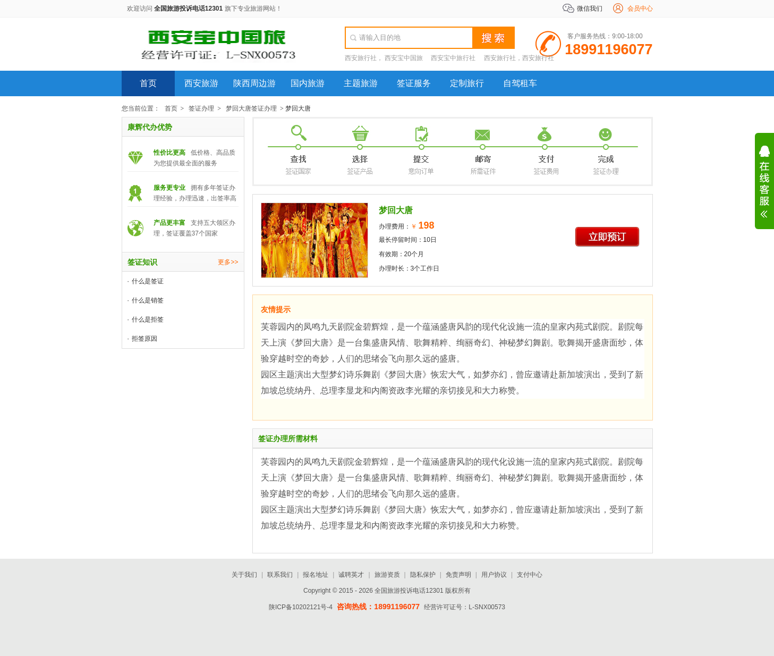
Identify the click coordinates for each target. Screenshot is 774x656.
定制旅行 (467, 83)
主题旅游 (361, 83)
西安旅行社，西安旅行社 (519, 58)
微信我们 (589, 8)
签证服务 (414, 83)
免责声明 (458, 574)
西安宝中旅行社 (453, 58)
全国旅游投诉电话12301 (188, 8)
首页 (148, 83)
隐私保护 (423, 574)
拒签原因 (144, 338)
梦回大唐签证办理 (251, 108)
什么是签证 (148, 281)
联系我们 (280, 574)
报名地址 (315, 574)
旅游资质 (387, 574)
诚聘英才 (351, 574)
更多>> (228, 262)
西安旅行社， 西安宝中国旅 (384, 58)
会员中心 (640, 8)
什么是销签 (148, 300)
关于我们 (244, 574)
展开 (764, 182)
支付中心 (529, 574)
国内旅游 (308, 83)
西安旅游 (201, 83)
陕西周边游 (254, 83)
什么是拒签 (148, 319)
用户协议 (494, 574)
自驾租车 (520, 83)
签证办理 (201, 108)
